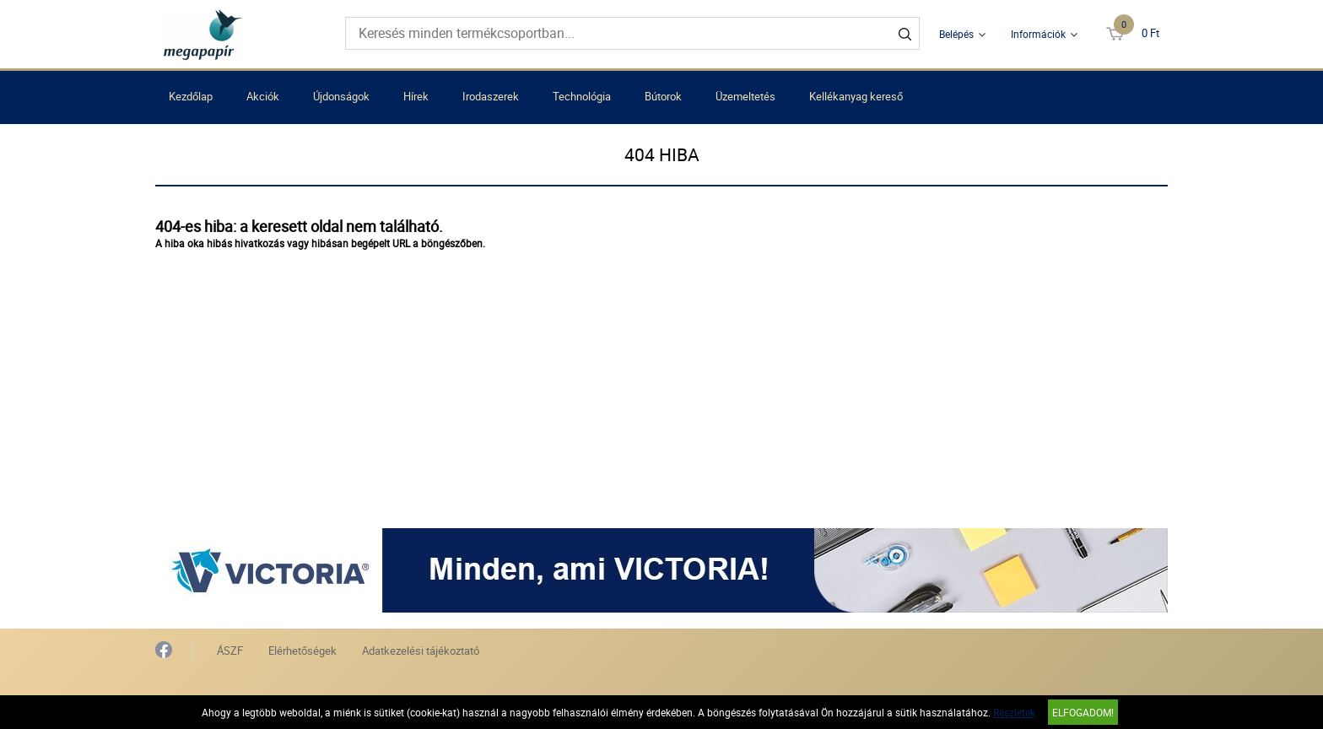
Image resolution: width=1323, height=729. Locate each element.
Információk (1038, 33)
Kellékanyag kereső (856, 96)
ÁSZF (230, 650)
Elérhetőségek (302, 650)
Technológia (582, 96)
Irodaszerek (490, 96)
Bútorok (663, 96)
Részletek (1014, 712)
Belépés (956, 33)
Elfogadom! (1083, 712)
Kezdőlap (191, 96)
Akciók (262, 96)
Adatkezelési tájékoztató (420, 650)
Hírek (416, 96)
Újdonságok (341, 96)
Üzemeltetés (745, 96)
